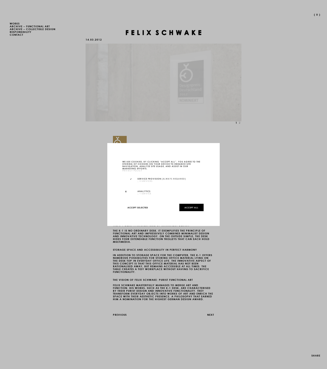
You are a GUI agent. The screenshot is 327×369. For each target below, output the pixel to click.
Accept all (191, 207)
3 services (145, 180)
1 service (144, 193)
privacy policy (132, 170)
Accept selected (137, 207)
